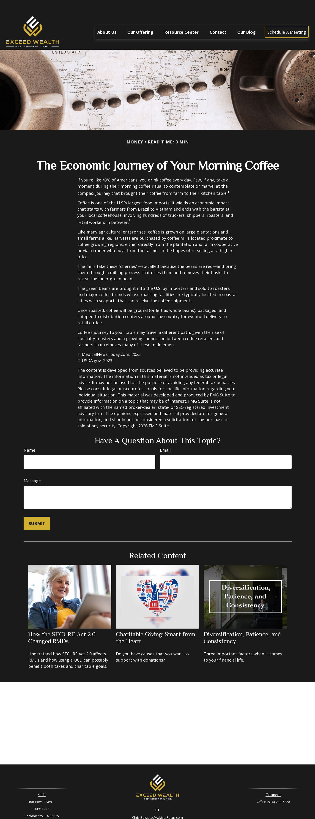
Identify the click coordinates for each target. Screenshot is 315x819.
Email (165, 436)
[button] (106, 18)
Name (29, 436)
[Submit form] (37, 509)
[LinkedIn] (157, 795)
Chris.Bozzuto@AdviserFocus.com (157, 804)
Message (32, 467)
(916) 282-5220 (278, 788)
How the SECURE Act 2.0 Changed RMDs (62, 624)
